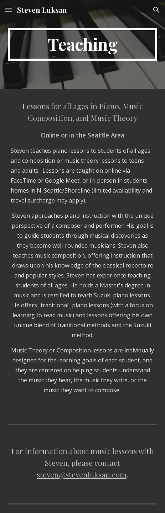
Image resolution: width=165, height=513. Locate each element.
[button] (8, 10)
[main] (82, 44)
